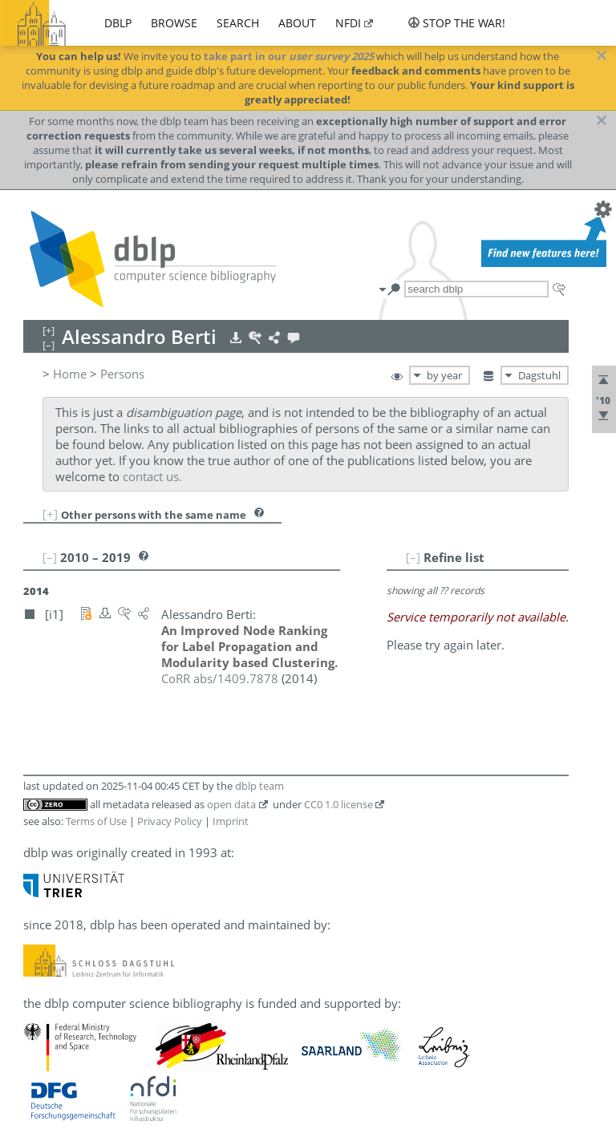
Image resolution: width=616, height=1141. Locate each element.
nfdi (348, 22)
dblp (118, 22)
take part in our (289, 56)
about (297, 22)
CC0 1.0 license (338, 804)
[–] (413, 557)
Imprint (231, 821)
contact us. (152, 476)
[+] (50, 514)
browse (174, 22)
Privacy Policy (169, 821)
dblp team (259, 786)
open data (231, 804)
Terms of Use (96, 821)
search (238, 22)
